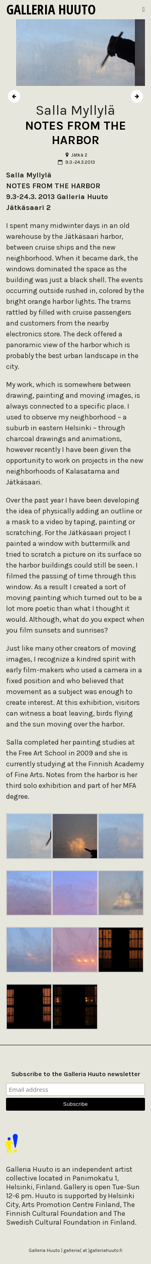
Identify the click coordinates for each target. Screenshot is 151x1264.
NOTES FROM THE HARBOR (75, 132)
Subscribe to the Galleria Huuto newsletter (75, 1074)
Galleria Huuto (51, 9)
